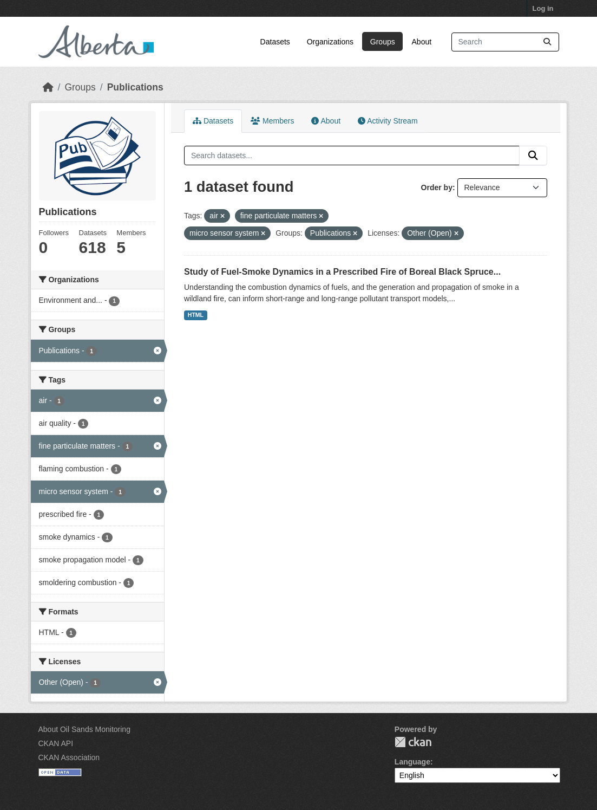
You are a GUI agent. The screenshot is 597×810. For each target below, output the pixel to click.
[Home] (48, 87)
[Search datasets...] (505, 42)
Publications (135, 87)
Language (412, 761)
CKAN (413, 742)
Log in (543, 8)
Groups (382, 41)
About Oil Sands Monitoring (84, 729)
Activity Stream (387, 120)
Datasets (275, 41)
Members (272, 120)
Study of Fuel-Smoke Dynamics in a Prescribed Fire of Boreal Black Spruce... (342, 271)
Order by (436, 187)
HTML (196, 315)
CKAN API (56, 743)
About (422, 41)
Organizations (330, 41)
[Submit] (547, 42)
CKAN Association (69, 757)
